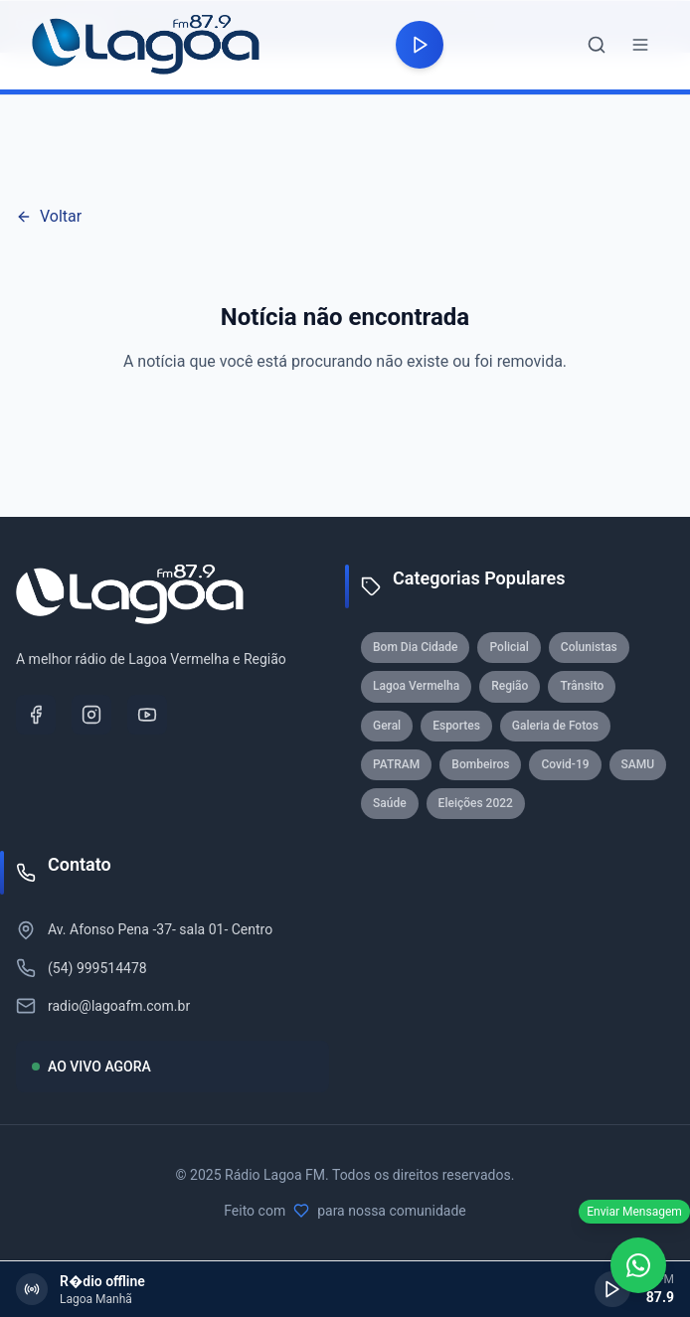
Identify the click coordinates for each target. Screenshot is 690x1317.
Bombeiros (480, 764)
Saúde (390, 803)
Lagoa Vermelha (416, 686)
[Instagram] (91, 715)
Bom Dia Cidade (415, 647)
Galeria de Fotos (555, 726)
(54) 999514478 (97, 968)
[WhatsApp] (638, 1265)
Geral (387, 726)
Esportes (456, 726)
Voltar (49, 216)
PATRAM (396, 764)
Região (509, 686)
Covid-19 (565, 764)
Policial (508, 647)
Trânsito (582, 686)
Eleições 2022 (475, 803)
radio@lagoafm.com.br (119, 1006)
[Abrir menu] (640, 45)
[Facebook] (36, 715)
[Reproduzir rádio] (419, 45)
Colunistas (589, 647)
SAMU (638, 764)
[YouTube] (147, 715)
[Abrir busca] (596, 45)
